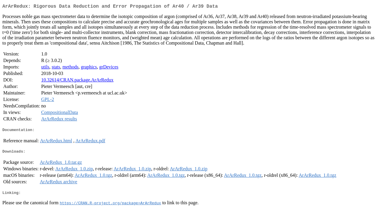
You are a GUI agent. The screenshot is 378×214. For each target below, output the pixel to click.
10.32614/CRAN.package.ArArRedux (77, 81)
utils (45, 68)
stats (56, 68)
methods (70, 68)
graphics (89, 68)
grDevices (108, 68)
